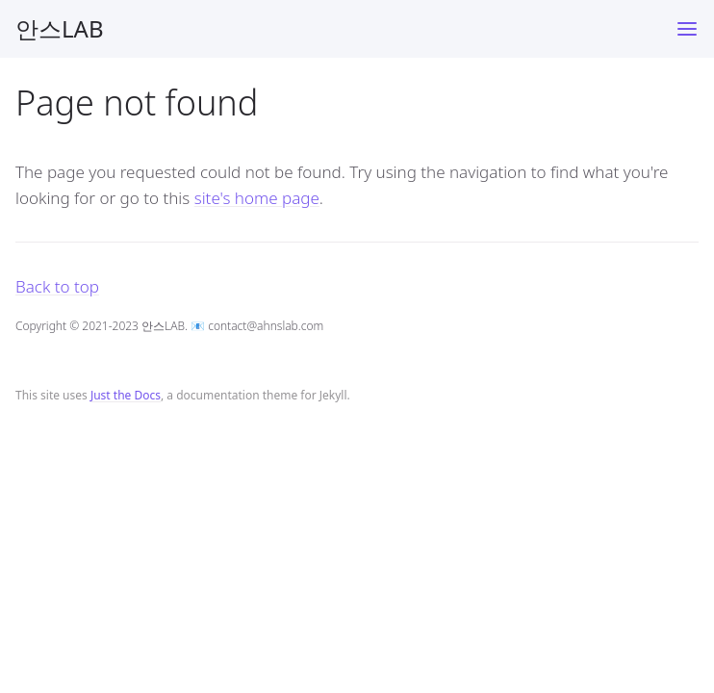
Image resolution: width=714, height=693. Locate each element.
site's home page (256, 198)
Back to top (57, 286)
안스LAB (59, 28)
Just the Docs (125, 395)
